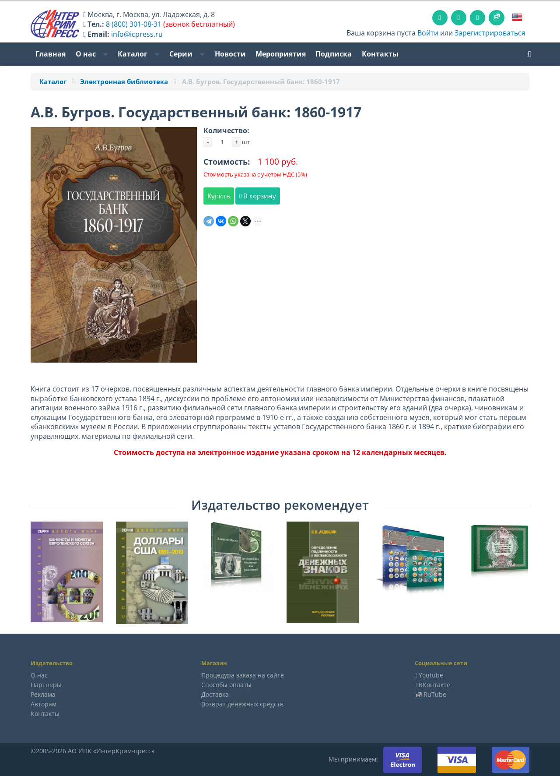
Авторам (43, 704)
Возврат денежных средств (242, 704)
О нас (92, 54)
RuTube (435, 694)
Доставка (215, 694)
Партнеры (46, 685)
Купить (218, 195)
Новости (230, 54)
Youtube (431, 675)
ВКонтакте (434, 685)
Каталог (139, 54)
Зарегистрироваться (490, 33)
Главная (50, 54)
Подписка (333, 54)
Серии (187, 54)
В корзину (257, 195)
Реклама (43, 694)
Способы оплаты (226, 685)
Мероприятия (281, 54)
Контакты (380, 54)
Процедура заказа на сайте (242, 675)
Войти (427, 33)
